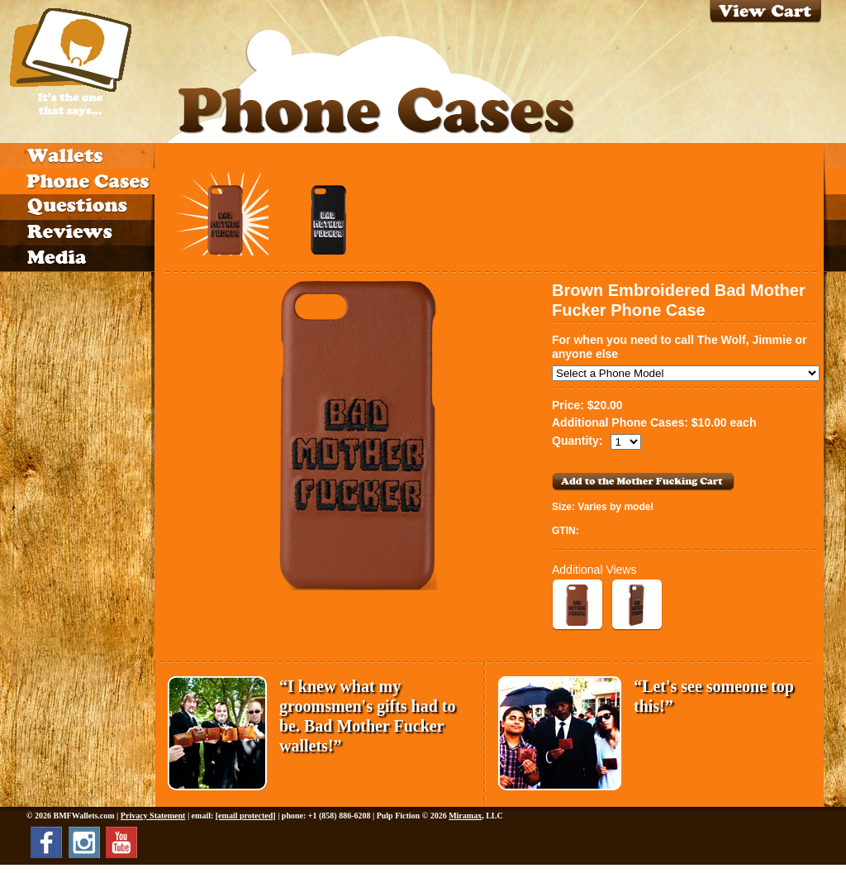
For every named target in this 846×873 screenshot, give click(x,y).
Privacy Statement (153, 815)
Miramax (465, 815)
